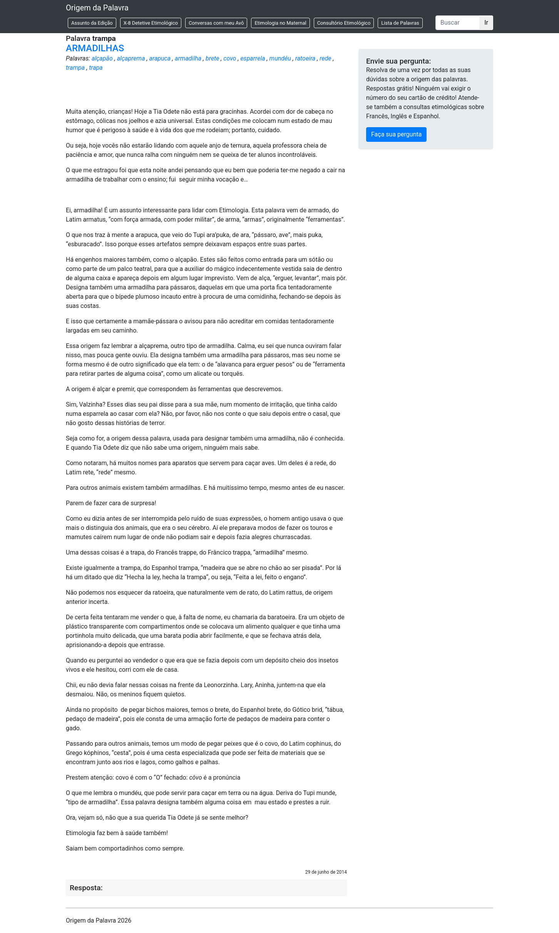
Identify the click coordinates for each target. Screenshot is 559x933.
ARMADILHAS (95, 48)
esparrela (252, 58)
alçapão (102, 58)
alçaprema (131, 58)
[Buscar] (457, 22)
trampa (75, 67)
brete (212, 58)
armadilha (188, 58)
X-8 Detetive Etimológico (151, 23)
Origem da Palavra (97, 7)
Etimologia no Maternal (280, 23)
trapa (96, 67)
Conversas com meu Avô (216, 23)
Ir (486, 22)
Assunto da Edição (92, 23)
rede (325, 58)
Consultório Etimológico (344, 23)
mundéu (280, 58)
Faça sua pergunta (396, 134)
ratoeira (305, 58)
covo (229, 58)
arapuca (160, 58)
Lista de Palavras (400, 23)
